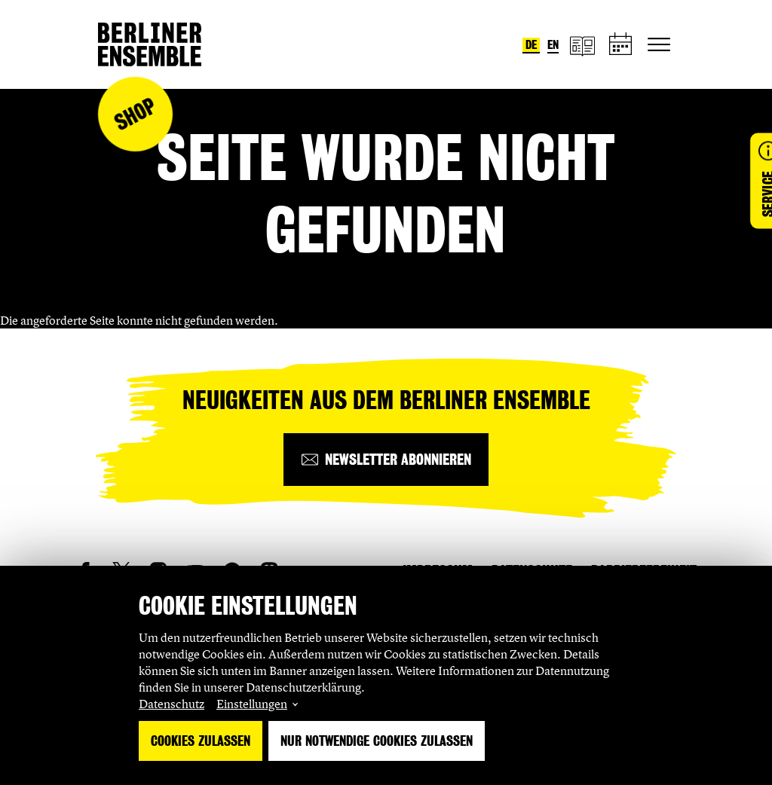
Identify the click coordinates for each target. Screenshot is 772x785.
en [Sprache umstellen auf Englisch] (553, 45)
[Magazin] (582, 45)
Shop (135, 114)
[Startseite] (149, 44)
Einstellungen (251, 703)
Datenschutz (171, 703)
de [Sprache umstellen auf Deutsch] (531, 45)
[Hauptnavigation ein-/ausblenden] (659, 44)
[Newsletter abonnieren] (386, 459)
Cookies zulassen (200, 741)
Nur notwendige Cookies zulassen (376, 741)
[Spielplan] (621, 45)
